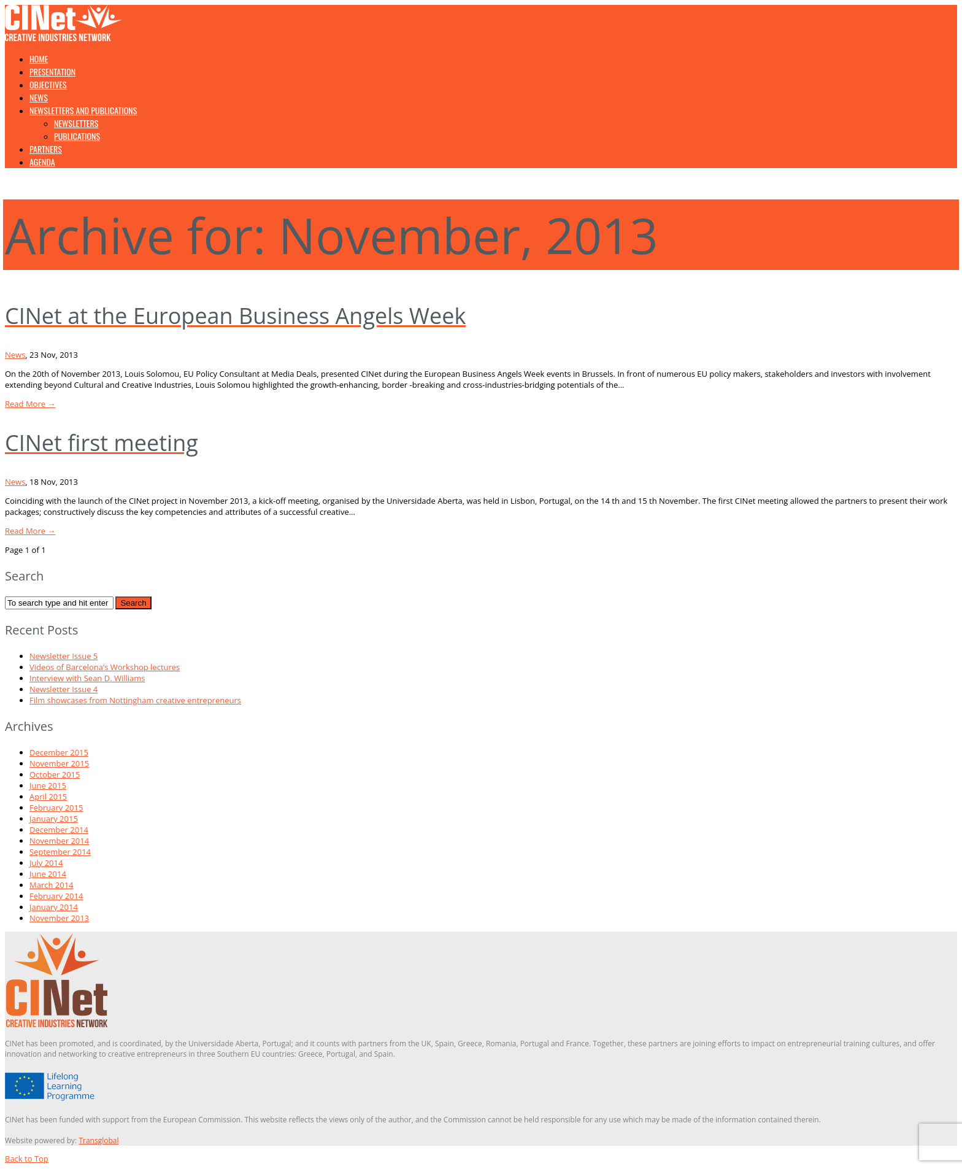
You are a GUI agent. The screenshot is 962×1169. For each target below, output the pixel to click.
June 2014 (47, 873)
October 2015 (54, 774)
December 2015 (58, 752)
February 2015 (56, 807)
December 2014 (58, 829)
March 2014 (51, 884)
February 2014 (56, 895)
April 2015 (48, 796)
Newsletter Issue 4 (63, 689)
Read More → (30, 403)
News (15, 354)
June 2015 (47, 785)
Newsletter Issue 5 (63, 656)
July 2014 (46, 862)
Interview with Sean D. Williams (87, 678)
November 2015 (59, 763)
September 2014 (60, 851)
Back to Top (26, 1158)
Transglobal (98, 1140)
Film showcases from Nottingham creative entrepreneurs (135, 700)
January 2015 (53, 818)
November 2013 (59, 918)
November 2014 (59, 840)
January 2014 (53, 906)
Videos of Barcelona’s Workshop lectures (104, 667)
